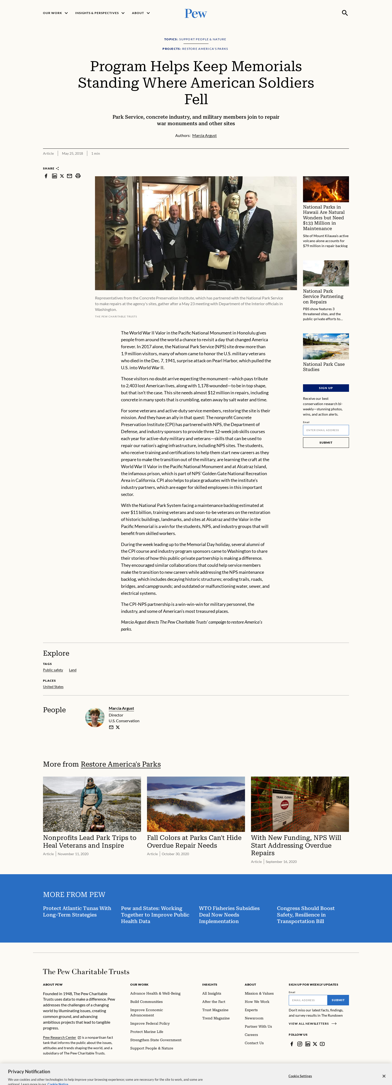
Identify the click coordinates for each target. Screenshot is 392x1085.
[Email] (326, 430)
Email (306, 422)
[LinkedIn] (308, 1044)
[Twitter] (315, 1044)
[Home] (86, 971)
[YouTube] (322, 1044)
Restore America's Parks (121, 764)
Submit (326, 442)
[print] (78, 176)
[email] (111, 727)
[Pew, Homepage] (196, 13)
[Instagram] (300, 1044)
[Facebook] (292, 1044)
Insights (210, 984)
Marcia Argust (121, 708)
